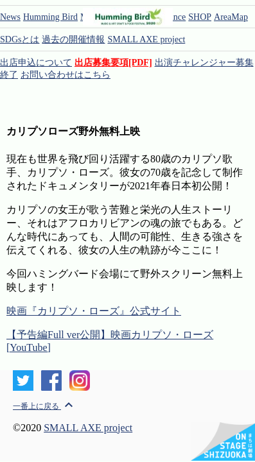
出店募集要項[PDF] (113, 62)
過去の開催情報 (73, 39)
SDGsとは (19, 39)
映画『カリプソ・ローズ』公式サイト (93, 310)
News (10, 17)
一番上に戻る (44, 406)
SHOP (199, 17)
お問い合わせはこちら (65, 75)
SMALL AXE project (146, 39)
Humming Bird (50, 17)
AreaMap (231, 17)
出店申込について (36, 62)
